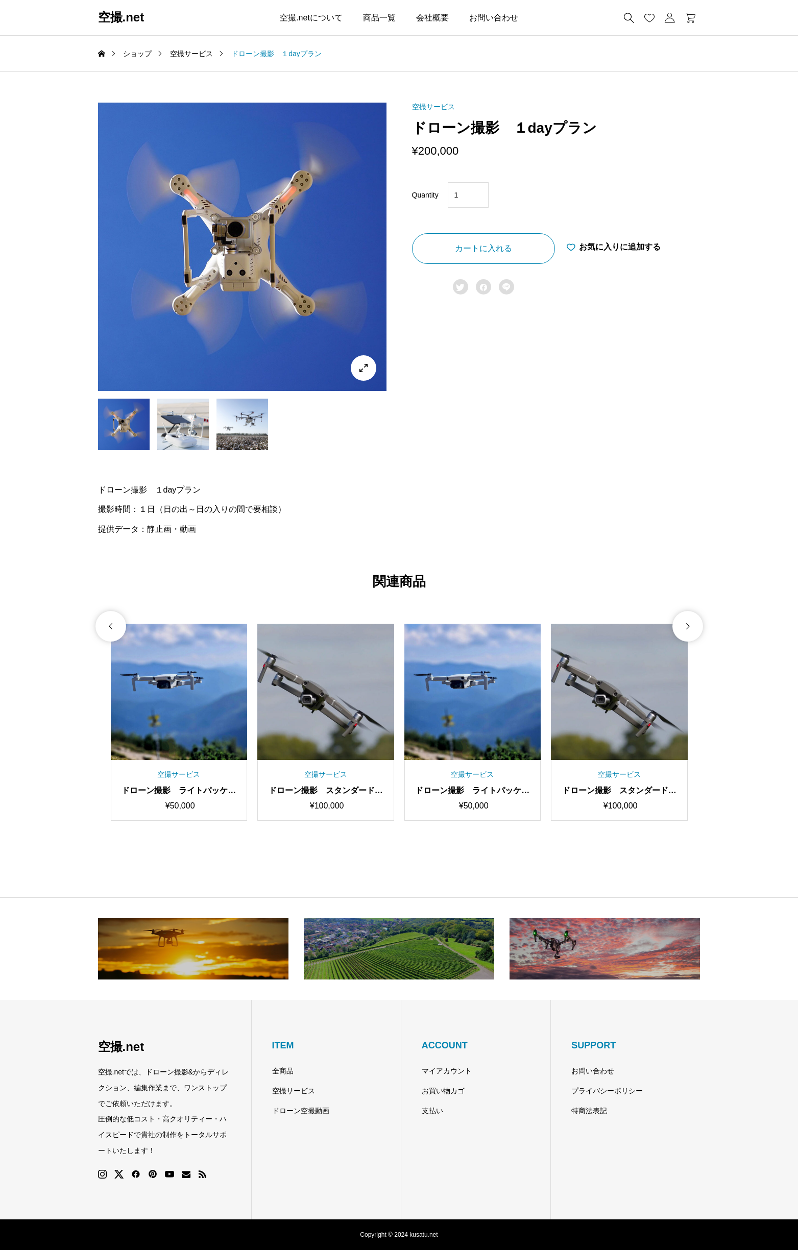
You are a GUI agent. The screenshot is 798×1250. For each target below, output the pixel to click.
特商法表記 (589, 1111)
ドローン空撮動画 (300, 1111)
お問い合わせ (493, 17)
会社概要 (432, 17)
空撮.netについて (311, 17)
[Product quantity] (468, 195)
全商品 (283, 1071)
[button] (110, 692)
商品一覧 (379, 17)
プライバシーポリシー (607, 1091)
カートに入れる (483, 248)
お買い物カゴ (443, 1091)
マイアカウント (447, 1071)
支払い (432, 1111)
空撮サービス (433, 107)
